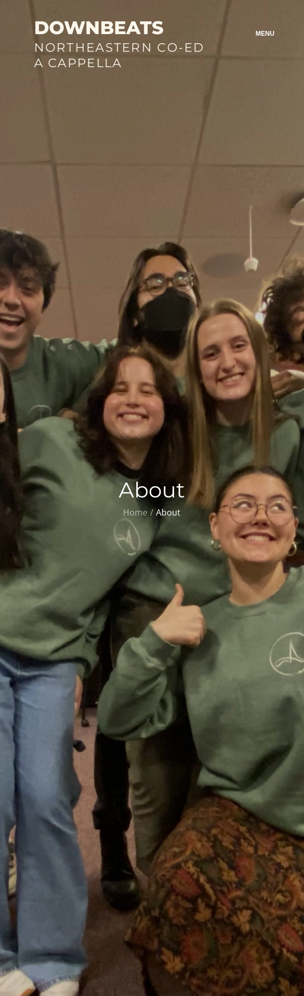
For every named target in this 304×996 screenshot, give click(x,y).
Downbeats (98, 28)
